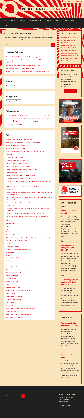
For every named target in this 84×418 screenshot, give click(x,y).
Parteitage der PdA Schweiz (14, 296)
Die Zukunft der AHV (12, 293)
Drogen (8, 284)
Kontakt (58, 20)
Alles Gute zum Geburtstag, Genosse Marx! (19, 140)
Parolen (8, 226)
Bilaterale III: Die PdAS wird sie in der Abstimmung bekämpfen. (25, 57)
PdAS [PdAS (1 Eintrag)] (27, 121)
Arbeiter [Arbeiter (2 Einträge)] (14, 115)
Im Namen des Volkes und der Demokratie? (19, 178)
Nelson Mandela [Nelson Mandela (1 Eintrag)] (34, 118)
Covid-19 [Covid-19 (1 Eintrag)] (32, 115)
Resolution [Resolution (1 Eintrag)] (30, 121)
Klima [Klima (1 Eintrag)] (15, 118)
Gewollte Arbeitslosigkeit (13, 287)
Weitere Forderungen (12, 276)
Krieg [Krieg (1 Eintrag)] (27, 118)
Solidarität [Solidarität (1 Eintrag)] (48, 121)
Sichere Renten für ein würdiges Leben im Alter (20, 258)
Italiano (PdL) (79, 1)
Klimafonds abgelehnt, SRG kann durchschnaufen (21, 68)
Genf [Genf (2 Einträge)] (48, 115)
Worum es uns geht (12, 311)
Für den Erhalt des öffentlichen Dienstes (18, 166)
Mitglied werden (69, 20)
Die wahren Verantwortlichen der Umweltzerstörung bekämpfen (25, 151)
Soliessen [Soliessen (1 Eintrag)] (8, 124)
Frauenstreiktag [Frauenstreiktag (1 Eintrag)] (43, 115)
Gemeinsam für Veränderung (14, 317)
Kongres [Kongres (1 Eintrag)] (24, 118)
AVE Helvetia (10, 305)
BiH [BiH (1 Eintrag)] (26, 115)
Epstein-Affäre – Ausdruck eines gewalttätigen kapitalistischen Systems (27, 71)
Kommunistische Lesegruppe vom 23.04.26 (67, 247)
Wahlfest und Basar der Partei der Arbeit (18, 270)
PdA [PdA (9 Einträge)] (15, 121)
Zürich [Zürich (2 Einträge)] (20, 124)
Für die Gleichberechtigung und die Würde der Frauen (22, 169)
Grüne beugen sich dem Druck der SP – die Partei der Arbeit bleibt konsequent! (70, 47)
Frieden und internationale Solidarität (17, 163)
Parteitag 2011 (10, 232)
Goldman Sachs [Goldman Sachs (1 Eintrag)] (9, 118)
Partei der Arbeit (45, 8)
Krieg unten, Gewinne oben (69, 356)
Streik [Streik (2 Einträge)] (11, 124)
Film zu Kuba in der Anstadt (68, 211)
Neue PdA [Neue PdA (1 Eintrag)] (40, 118)
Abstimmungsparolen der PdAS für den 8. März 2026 (69, 282)
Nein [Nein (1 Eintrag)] (30, 118)
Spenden (4, 25)
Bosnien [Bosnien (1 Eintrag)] (28, 115)
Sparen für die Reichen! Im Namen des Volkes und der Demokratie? (27, 216)
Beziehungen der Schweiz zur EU (16, 148)
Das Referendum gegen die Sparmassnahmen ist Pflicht (23, 65)
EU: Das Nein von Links (13, 302)
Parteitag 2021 (10, 235)
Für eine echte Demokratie (14, 172)
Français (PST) (69, 1)
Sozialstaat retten (11, 279)
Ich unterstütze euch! (70, 91)
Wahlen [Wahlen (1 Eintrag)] (17, 124)
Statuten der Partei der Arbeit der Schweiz (18, 314)
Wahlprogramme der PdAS (14, 273)
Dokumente (9, 154)
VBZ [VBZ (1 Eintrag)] (14, 124)
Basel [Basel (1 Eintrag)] (21, 115)
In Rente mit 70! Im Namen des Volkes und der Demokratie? (25, 213)
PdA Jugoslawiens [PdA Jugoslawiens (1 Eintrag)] (21, 121)
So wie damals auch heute (14, 299)
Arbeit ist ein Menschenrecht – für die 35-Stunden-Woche (23, 143)
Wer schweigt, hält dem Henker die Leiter (69, 324)
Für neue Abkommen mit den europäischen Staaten (21, 175)
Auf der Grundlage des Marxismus (16, 145)
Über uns (8, 264)
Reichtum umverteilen (12, 246)
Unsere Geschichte (12, 267)
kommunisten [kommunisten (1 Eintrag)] (19, 118)
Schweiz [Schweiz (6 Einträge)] (36, 121)
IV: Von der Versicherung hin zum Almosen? (19, 290)
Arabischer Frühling (12, 281)
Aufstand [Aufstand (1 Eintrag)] (18, 115)
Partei (12, 20)
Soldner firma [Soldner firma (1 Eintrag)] (43, 121)
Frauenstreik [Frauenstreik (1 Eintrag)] (37, 115)
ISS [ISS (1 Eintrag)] (13, 118)
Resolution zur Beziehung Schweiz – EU (18, 249)
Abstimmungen (35, 20)
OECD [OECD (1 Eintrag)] (43, 118)
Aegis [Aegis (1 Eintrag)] (10, 115)
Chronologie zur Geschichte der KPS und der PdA (21, 308)
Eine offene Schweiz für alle (14, 157)
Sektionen (48, 20)
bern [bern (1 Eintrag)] (24, 115)
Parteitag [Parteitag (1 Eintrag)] (11, 121)
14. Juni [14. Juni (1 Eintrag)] (7, 115)
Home (4, 20)
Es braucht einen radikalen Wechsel (17, 160)
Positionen (23, 20)
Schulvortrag (10, 252)
